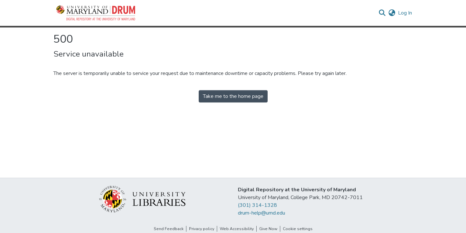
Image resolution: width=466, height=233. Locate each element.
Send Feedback (168, 228)
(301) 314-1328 (257, 205)
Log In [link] (405, 12)
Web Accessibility (237, 228)
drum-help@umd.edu (261, 213)
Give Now (268, 228)
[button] (96, 13)
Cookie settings (298, 228)
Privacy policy (201, 228)
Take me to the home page (233, 96)
